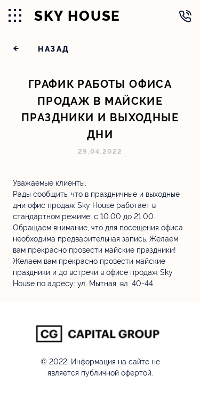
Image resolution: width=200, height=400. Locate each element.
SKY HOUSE (77, 16)
